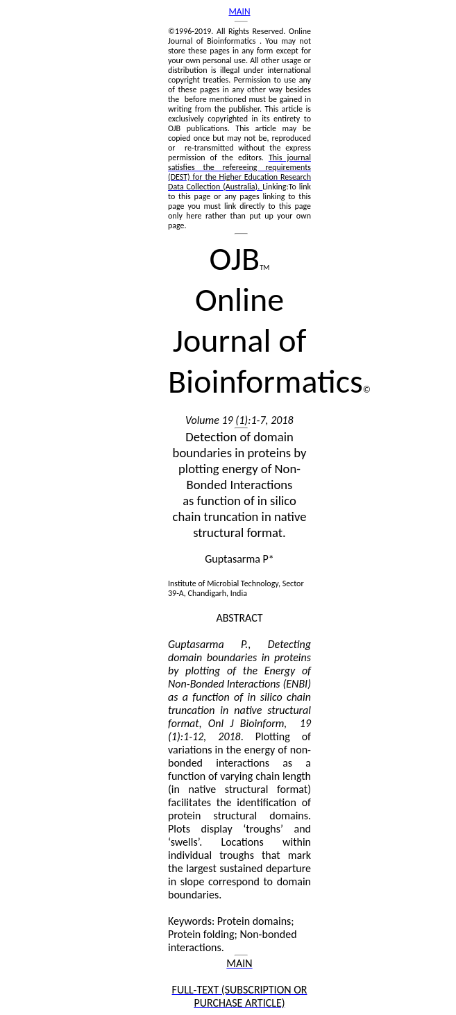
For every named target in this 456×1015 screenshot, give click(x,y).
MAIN (239, 11)
